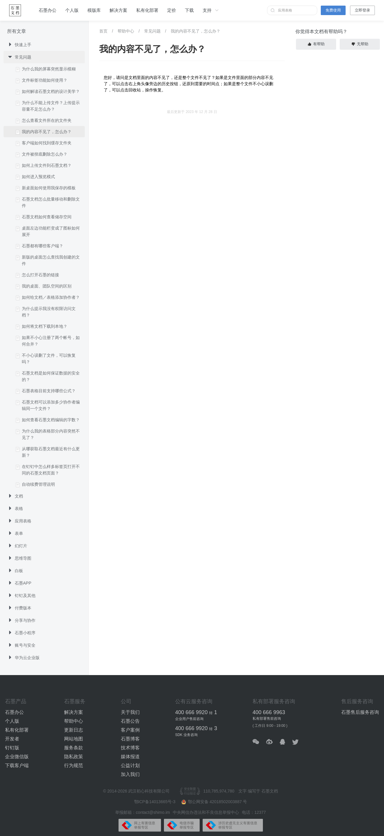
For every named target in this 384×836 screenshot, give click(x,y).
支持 (211, 10)
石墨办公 (47, 10)
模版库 (94, 10)
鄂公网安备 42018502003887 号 (214, 801)
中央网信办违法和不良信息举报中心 (206, 812)
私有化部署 (147, 10)
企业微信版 (17, 756)
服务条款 (73, 747)
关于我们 (130, 712)
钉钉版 (12, 747)
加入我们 (130, 774)
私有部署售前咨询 (267, 718)
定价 (171, 10)
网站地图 (73, 738)
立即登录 (362, 10)
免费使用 (333, 10)
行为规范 (73, 765)
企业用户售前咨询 (189, 719)
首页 (103, 31)
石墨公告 (130, 721)
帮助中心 (126, 31)
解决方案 (118, 10)
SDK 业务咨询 (186, 735)
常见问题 (152, 31)
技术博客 (130, 747)
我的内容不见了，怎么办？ (195, 31)
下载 (189, 10)
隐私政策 (73, 756)
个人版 (72, 10)
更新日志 (73, 729)
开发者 (12, 738)
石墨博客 (130, 738)
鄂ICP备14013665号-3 (155, 801)
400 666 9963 (269, 712)
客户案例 (130, 729)
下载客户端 (17, 765)
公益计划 (130, 765)
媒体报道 (130, 756)
